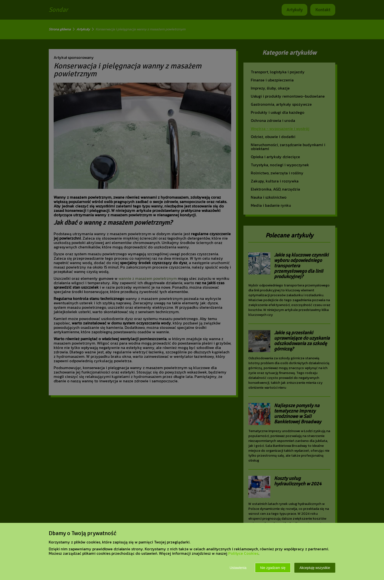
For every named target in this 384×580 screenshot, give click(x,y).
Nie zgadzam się (273, 568)
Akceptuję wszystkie (315, 568)
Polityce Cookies (243, 553)
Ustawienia (238, 568)
